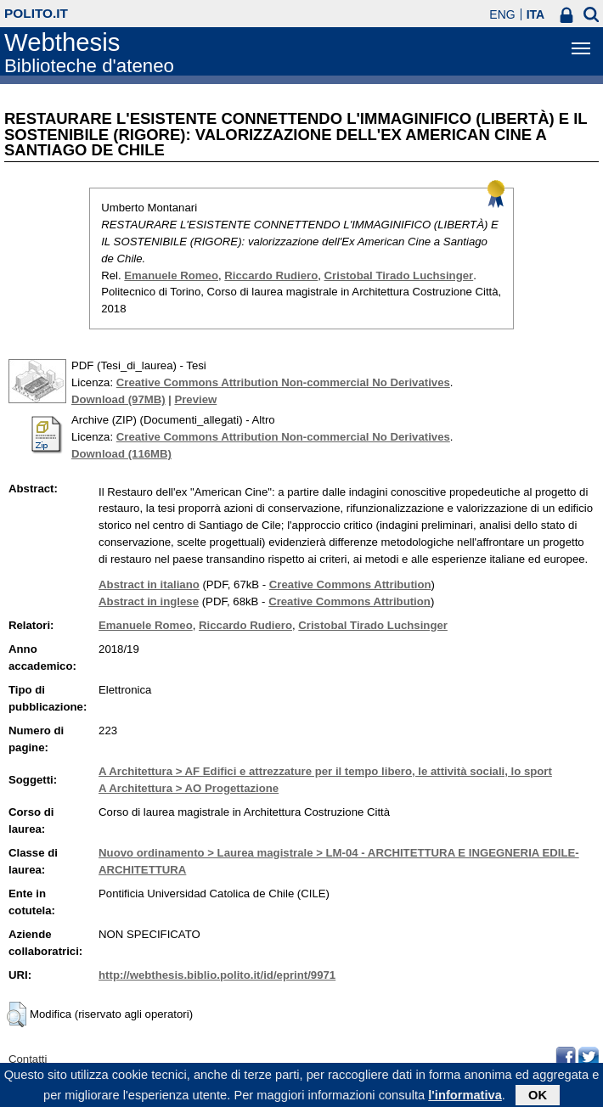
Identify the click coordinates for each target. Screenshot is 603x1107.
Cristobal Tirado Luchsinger (399, 275)
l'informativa (465, 1098)
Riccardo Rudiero (271, 275)
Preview (195, 399)
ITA (536, 14)
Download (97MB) (118, 399)
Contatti (27, 1059)
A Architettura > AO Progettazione (189, 788)
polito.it (36, 13)
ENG (502, 14)
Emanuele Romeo (171, 275)
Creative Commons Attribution (350, 584)
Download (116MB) (121, 453)
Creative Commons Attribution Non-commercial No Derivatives (283, 382)
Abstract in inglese (149, 601)
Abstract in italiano (149, 584)
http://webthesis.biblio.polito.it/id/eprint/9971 (217, 975)
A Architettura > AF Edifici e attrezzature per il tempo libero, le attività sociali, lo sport (325, 771)
